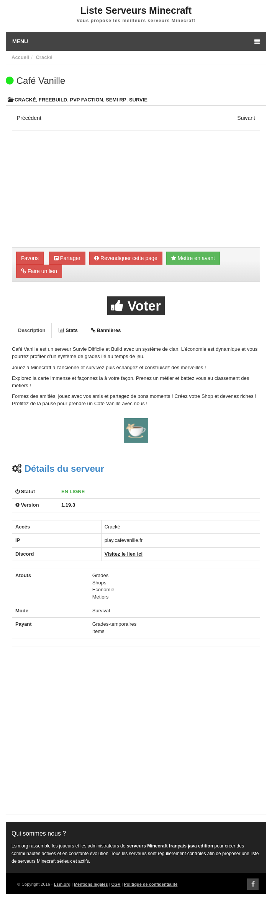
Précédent (29, 118)
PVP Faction (86, 100)
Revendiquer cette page (125, 258)
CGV (116, 884)
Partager (67, 258)
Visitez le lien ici (124, 554)
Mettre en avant (193, 258)
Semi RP (116, 100)
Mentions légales (91, 884)
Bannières (106, 330)
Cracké (44, 57)
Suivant (246, 118)
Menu (136, 41)
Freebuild (53, 100)
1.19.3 (68, 505)
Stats (68, 330)
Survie (138, 100)
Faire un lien (39, 271)
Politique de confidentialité (150, 884)
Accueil (20, 57)
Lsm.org (62, 884)
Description (32, 330)
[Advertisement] (136, 190)
